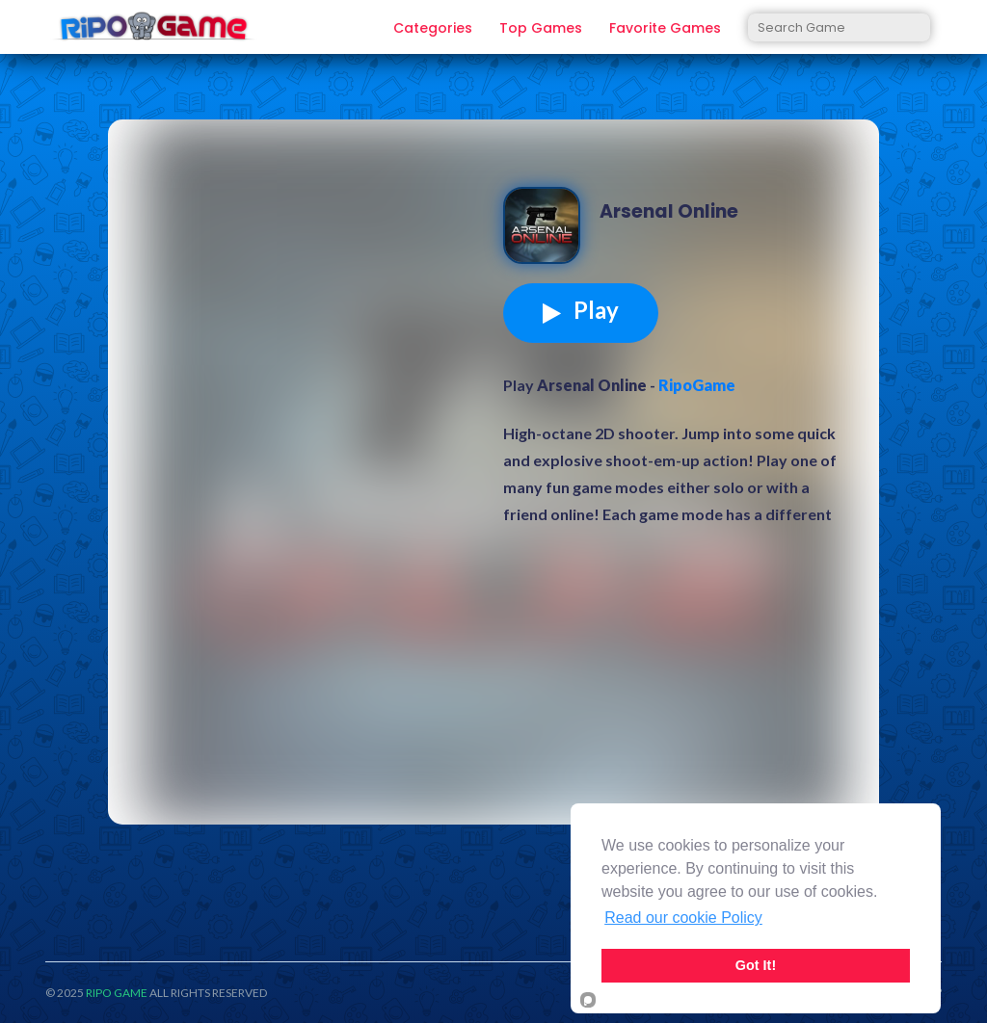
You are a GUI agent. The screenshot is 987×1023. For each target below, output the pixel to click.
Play (581, 310)
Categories (432, 28)
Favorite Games (665, 28)
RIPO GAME (116, 992)
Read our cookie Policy (683, 917)
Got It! (755, 965)
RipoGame (696, 385)
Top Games (540, 28)
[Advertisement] (310, 283)
